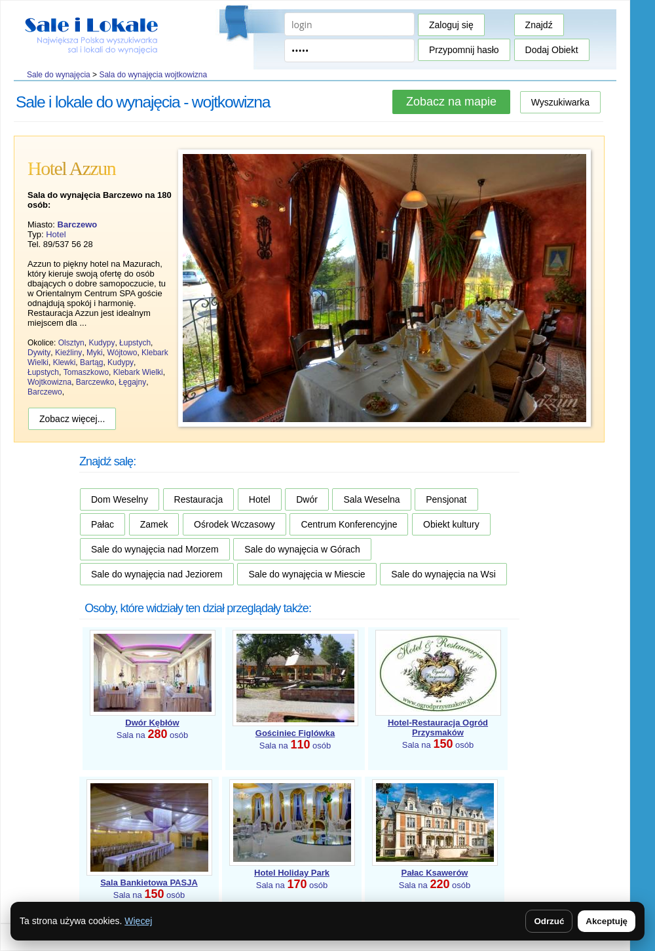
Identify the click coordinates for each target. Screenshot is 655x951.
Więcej (138, 921)
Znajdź (539, 25)
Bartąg (91, 362)
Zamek (154, 524)
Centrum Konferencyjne (349, 524)
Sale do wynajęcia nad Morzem (155, 549)
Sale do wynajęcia (58, 74)
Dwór (307, 499)
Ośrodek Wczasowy (234, 524)
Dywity (39, 352)
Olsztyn (71, 342)
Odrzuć (549, 921)
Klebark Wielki (138, 372)
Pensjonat (446, 499)
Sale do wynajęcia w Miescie (306, 574)
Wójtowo (122, 352)
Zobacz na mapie (451, 101)
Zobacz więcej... (72, 419)
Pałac (102, 524)
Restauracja (198, 499)
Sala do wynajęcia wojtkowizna (153, 74)
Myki (94, 352)
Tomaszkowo (86, 372)
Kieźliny (68, 352)
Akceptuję (606, 921)
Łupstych (135, 342)
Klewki (64, 362)
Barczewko (95, 382)
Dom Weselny (119, 499)
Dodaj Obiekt (551, 50)
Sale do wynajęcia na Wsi (443, 574)
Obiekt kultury (451, 524)
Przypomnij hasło (464, 50)
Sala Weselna (371, 499)
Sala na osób (438, 734)
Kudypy (101, 342)
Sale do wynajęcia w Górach (302, 549)
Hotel (56, 234)
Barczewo (45, 392)
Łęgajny (132, 382)
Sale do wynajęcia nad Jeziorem (157, 574)
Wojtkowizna (49, 382)
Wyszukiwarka (560, 102)
